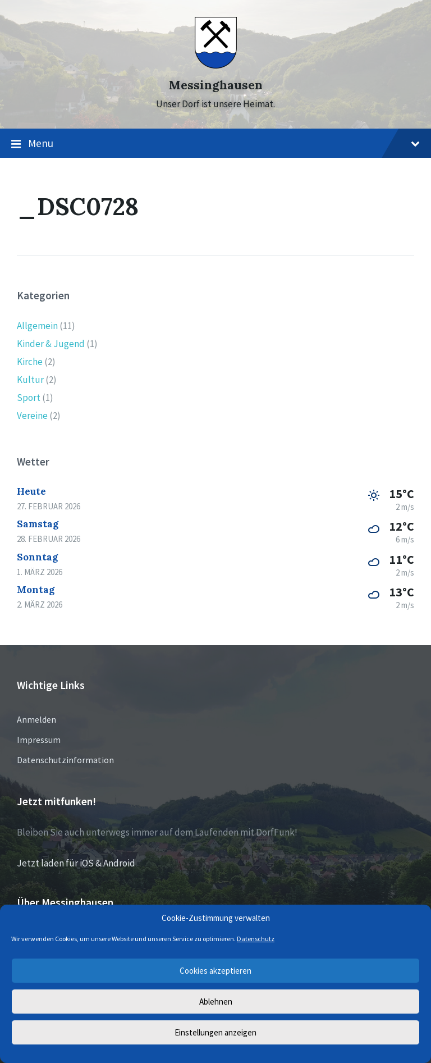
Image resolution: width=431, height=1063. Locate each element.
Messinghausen (216, 85)
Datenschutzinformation (65, 759)
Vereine (32, 415)
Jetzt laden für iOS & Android (76, 863)
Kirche (30, 361)
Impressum (39, 739)
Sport (28, 397)
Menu (215, 143)
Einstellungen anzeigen (215, 1032)
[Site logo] (216, 65)
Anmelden (36, 719)
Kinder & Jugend (51, 343)
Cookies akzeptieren (215, 970)
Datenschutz (255, 938)
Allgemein (37, 326)
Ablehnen (215, 1001)
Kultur (30, 379)
